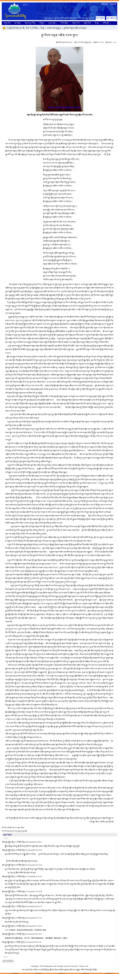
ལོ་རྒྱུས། (41, 23)
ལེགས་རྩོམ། (64, 23)
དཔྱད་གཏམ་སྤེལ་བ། (8, 961)
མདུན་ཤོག (7, 23)
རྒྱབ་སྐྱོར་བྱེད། (10, 842)
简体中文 (104, 4)
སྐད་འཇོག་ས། (111, 18)
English (113, 4)
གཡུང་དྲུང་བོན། (30, 23)
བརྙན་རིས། (87, 23)
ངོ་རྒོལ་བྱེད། (21, 842)
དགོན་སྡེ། (106, 23)
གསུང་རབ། (76, 23)
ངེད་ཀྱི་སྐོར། (100, 18)
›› (7, 838)
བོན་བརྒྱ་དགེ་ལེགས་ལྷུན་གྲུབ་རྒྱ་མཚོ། (17, 831)
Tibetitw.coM (83, 966)
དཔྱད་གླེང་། (52, 23)
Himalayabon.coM (50, 966)
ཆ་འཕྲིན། (18, 23)
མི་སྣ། (97, 23)
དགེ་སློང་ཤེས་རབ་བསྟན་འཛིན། (15, 827)
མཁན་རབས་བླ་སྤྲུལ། (54, 28)
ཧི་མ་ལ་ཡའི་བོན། (32, 28)
